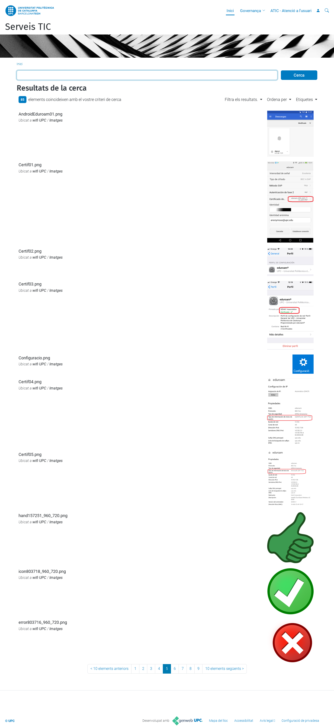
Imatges (56, 120)
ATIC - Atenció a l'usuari (291, 10)
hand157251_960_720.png (43, 515)
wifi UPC (39, 120)
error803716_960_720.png (43, 622)
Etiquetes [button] (304, 99)
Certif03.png (30, 284)
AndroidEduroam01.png (40, 114)
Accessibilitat (243, 720)
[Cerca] (327, 10)
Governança (250, 10)
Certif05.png (30, 454)
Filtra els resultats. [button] (241, 99)
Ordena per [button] (277, 99)
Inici (230, 10)
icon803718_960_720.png (42, 571)
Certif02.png (30, 251)
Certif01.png (30, 164)
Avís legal (266, 720)
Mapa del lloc (218, 720)
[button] (265, 10)
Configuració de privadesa (300, 720)
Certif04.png (30, 381)
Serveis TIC (28, 26)
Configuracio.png (34, 357)
